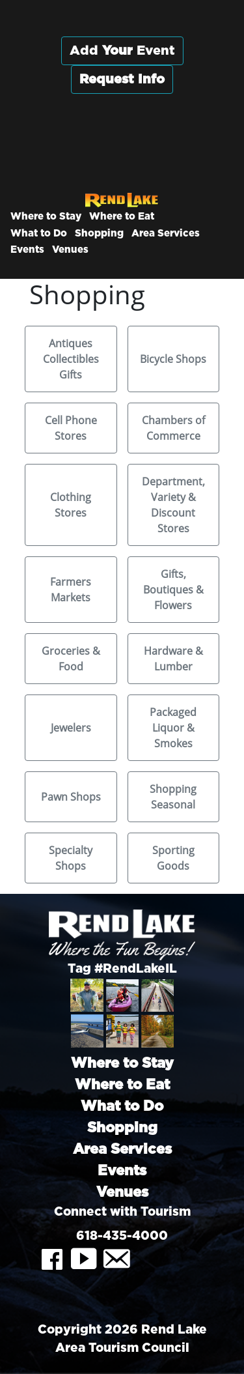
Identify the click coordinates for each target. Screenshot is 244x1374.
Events (27, 250)
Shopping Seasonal (173, 797)
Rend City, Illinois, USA (122, 143)
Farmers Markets (70, 590)
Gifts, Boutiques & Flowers (173, 589)
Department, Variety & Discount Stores (173, 505)
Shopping (99, 233)
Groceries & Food (71, 659)
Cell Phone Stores (71, 428)
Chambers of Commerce (173, 428)
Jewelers (71, 728)
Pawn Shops (71, 797)
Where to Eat (121, 217)
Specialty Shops (70, 858)
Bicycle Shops (173, 359)
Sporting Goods (173, 858)
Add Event (122, 50)
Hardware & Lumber (173, 659)
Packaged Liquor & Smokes (173, 728)
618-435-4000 (122, 1236)
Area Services (165, 233)
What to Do (38, 233)
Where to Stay (45, 217)
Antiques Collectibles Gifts (71, 359)
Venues (70, 250)
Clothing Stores (70, 505)
